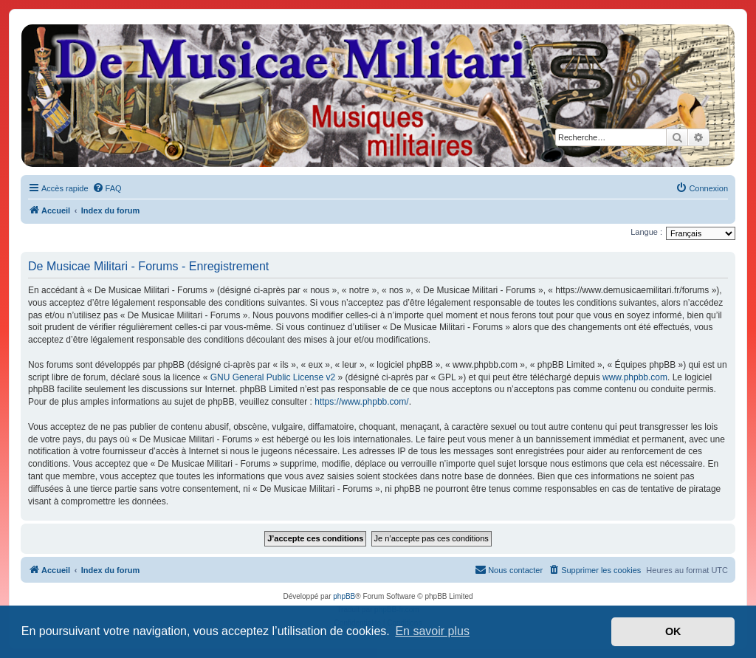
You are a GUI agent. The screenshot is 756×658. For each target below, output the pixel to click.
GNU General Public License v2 (272, 377)
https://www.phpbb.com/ (361, 402)
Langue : (646, 231)
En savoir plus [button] (432, 631)
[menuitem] (107, 188)
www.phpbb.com (634, 377)
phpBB (344, 596)
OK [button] (673, 631)
